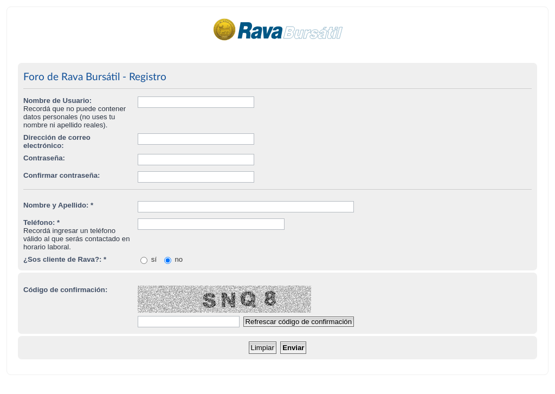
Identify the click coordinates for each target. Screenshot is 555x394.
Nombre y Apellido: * (58, 205)
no (173, 259)
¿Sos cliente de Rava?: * (64, 259)
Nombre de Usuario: (57, 100)
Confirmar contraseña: (61, 175)
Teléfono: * (41, 222)
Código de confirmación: (65, 290)
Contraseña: (44, 158)
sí (148, 259)
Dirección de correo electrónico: (57, 141)
